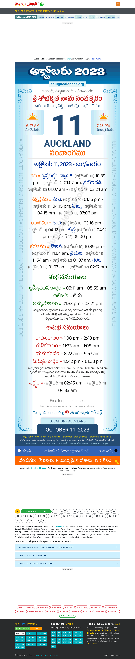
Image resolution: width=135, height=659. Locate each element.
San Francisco (36, 611)
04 (75, 511)
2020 (44, 633)
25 (110, 516)
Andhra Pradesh (26, 607)
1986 (59, 639)
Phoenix (21, 611)
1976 (80, 643)
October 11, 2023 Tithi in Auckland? (31, 555)
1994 (80, 632)
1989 (75, 635)
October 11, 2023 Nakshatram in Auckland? (35, 563)
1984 (69, 639)
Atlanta (56, 607)
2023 (68, 59)
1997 (64, 632)
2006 (22, 644)
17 (57, 516)
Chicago (68, 607)
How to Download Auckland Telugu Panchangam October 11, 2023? (45, 547)
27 (18, 520)
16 (51, 516)
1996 (69, 632)
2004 (33, 644)
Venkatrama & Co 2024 (97, 630)
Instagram (32, 623)
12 (24, 516)
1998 (59, 632)
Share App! (37, 628)
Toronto (51, 611)
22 (90, 516)
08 (101, 511)
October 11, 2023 (38, 468)
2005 (28, 644)
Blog (23, 623)
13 (31, 516)
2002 (44, 644)
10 (114, 511)
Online (69, 623)
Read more (96, 59)
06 (88, 511)
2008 (44, 641)
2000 (22, 648)
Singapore (113, 611)
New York (82, 607)
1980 (59, 643)
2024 (22, 633)
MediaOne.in (115, 655)
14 (38, 516)
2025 (17, 633)
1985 (64, 639)
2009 (39, 641)
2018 (22, 637)
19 (70, 516)
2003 (39, 644)
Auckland (60, 526)
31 (44, 520)
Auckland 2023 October (36, 511)
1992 (59, 635)
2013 (17, 641)
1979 (64, 643)
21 (83, 516)
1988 (80, 635)
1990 (69, 635)
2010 (33, 641)
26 (116, 516)
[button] (118, 4)
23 (97, 516)
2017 (28, 637)
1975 (53, 646)
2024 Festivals (67, 616)
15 (44, 516)
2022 (33, 633)
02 (61, 511)
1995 (75, 632)
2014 (44, 637)
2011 (28, 641)
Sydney (100, 611)
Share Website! (23, 628)
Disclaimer (44, 655)
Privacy (36, 655)
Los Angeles (111, 607)
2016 (33, 637)
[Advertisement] (67, 40)
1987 (53, 639)
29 (31, 520)
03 (68, 511)
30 (38, 520)
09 (107, 511)
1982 (80, 639)
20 (77, 516)
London (64, 611)
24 (103, 516)
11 (18, 516)
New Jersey (95, 607)
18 (64, 516)
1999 (53, 632)
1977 (75, 643)
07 (94, 511)
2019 (17, 637)
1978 (69, 643)
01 (55, 511)
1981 (53, 643)
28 (24, 520)
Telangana (42, 607)
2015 (39, 637)
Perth (75, 611)
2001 (17, 648)
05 (81, 511)
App (17, 623)
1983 (75, 639)
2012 (22, 641)
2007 (17, 644)
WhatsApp (54, 655)
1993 (53, 635)
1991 (64, 635)
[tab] (67, 547)
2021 (39, 633)
